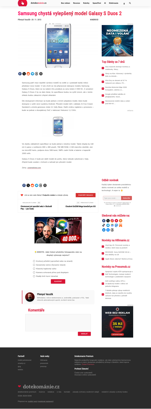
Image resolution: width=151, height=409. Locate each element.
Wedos (20, 370)
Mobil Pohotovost (24, 360)
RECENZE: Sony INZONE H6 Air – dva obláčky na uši (118, 253)
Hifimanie (43, 360)
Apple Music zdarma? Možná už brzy (118, 259)
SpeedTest (97, 3)
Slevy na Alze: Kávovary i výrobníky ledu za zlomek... (118, 75)
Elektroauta (113, 3)
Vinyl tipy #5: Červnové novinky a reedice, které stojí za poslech (117, 246)
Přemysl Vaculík (24, 20)
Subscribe (126, 198)
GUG (19, 367)
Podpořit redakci (85, 195)
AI (105, 3)
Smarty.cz (21, 364)
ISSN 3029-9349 (25, 396)
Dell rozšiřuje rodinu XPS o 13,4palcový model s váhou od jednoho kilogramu (116, 283)
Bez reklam (65, 3)
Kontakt (67, 392)
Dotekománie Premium (27, 392)
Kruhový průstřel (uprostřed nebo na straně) (54, 261)
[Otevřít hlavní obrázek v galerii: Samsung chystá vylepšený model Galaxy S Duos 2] (58, 46)
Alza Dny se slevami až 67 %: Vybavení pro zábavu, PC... (116, 81)
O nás (59, 392)
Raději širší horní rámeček (47, 277)
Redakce (51, 392)
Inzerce (42, 392)
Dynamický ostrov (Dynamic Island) (51, 265)
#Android (94, 20)
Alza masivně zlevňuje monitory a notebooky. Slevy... (117, 68)
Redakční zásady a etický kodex (115, 392)
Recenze (76, 3)
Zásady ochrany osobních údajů (86, 392)
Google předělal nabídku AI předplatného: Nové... (115, 95)
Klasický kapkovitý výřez (46, 269)
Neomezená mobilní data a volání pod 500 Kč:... (117, 102)
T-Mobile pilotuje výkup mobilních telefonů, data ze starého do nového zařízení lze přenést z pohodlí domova (118, 294)
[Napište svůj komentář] (58, 323)
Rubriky (86, 3)
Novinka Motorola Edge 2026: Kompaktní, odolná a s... (116, 88)
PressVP (43, 367)
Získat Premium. (88, 365)
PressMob (44, 364)
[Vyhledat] (130, 3)
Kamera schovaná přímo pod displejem (52, 273)
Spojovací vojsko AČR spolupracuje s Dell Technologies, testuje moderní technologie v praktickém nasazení (119, 274)
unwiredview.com (34, 168)
